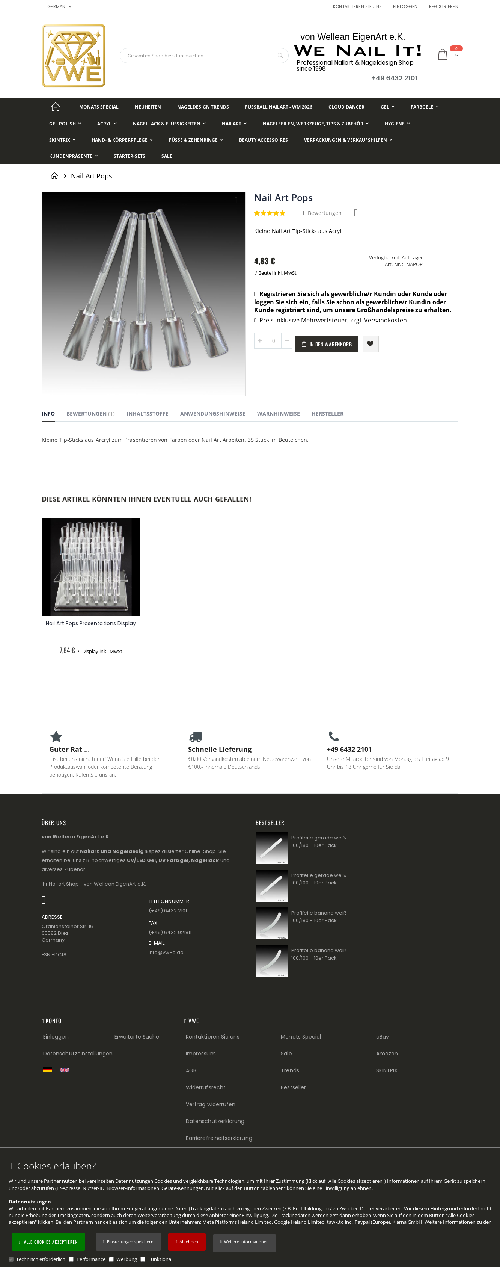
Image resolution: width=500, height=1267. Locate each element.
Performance (91, 1259)
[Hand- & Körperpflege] (122, 140)
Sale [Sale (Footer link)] (286, 1053)
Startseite (55, 175)
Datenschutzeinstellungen (78, 1053)
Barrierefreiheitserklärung (219, 1138)
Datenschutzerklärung (215, 1121)
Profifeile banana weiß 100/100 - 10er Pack (319, 954)
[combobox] (204, 55)
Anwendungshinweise (212, 413)
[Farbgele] (424, 107)
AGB (191, 1070)
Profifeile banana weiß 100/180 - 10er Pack (319, 916)
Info (48, 413)
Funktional (160, 1259)
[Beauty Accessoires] (263, 140)
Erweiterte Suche (136, 1036)
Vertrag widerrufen (210, 1104)
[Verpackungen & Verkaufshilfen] (348, 140)
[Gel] (387, 107)
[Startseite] (55, 107)
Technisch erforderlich (40, 1259)
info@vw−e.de (166, 952)
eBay (382, 1036)
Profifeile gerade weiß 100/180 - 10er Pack (318, 841)
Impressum (201, 1053)
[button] (244, 1243)
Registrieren (443, 6)
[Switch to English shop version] (66, 1070)
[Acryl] (107, 124)
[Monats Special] (99, 107)
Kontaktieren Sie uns (357, 6)
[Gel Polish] (65, 124)
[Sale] (167, 156)
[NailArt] (234, 124)
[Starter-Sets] (129, 156)
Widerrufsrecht (206, 1087)
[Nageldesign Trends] (203, 107)
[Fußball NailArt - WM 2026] (279, 107)
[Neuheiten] (148, 107)
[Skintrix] (62, 140)
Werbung (126, 1259)
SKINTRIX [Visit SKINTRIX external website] (387, 1070)
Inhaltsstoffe (148, 413)
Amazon (387, 1053)
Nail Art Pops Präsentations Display (91, 623)
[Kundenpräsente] (73, 156)
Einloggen (405, 6)
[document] (251, 1211)
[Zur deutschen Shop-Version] (49, 1069)
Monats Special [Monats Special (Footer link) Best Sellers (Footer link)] (301, 1036)
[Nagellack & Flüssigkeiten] (169, 124)
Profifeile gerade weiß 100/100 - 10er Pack (318, 879)
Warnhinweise (278, 413)
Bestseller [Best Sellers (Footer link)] (293, 1087)
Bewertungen (90, 413)
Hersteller (327, 413)
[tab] (54, 414)
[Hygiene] (397, 124)
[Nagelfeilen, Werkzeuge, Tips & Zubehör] (315, 124)
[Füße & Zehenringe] (195, 140)
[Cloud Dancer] (346, 107)
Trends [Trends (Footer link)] (290, 1070)
